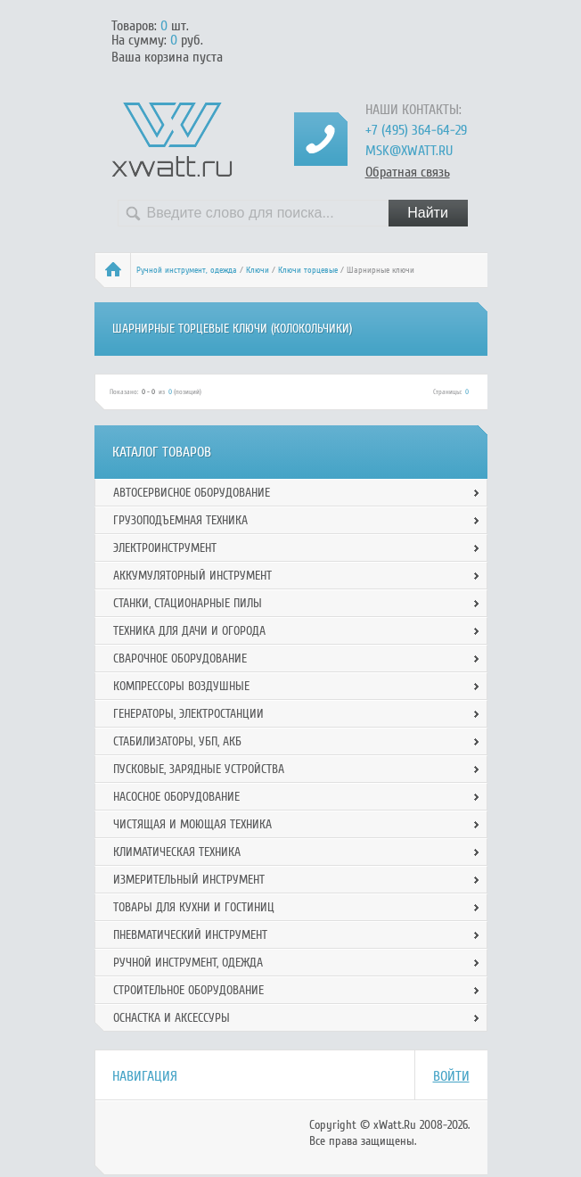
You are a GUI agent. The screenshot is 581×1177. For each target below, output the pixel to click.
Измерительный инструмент (189, 879)
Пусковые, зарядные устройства (198, 769)
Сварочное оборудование (180, 658)
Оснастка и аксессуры (171, 1017)
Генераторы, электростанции (188, 713)
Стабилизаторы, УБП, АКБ (177, 741)
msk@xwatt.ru (409, 151)
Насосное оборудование (176, 796)
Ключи (257, 270)
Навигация (144, 1076)
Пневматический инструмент (190, 934)
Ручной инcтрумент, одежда (186, 270)
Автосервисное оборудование (191, 492)
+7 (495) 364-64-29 (416, 130)
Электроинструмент (165, 548)
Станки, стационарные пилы (187, 603)
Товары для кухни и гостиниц (193, 907)
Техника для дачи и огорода (189, 630)
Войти (451, 1076)
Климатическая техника (177, 852)
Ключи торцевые (308, 270)
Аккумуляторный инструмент (192, 575)
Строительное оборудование (188, 990)
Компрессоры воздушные (181, 686)
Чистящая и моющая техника (192, 824)
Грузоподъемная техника (180, 520)
